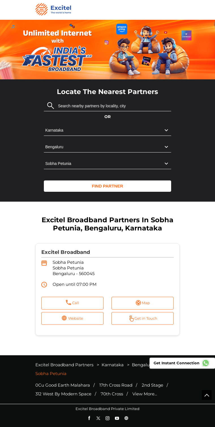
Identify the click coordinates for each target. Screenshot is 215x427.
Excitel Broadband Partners (64, 364)
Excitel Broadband (65, 252)
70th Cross (112, 393)
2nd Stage (152, 385)
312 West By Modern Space (63, 393)
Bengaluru (143, 364)
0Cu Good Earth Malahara (62, 385)
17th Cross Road (115, 385)
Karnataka (113, 364)
